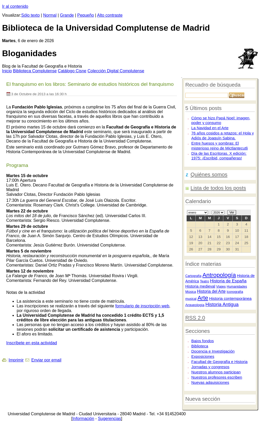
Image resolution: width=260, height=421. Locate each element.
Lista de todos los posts (218, 188)
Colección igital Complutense (115, 71)
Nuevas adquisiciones (210, 382)
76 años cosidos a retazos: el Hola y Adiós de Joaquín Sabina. (222, 135)
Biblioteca (199, 346)
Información (83, 418)
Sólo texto (30, 15)
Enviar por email (46, 360)
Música (190, 292)
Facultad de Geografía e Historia (219, 361)
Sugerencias (109, 418)
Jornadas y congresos (210, 367)
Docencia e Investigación (212, 351)
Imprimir (16, 360)
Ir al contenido (15, 6)
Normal (50, 15)
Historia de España (228, 280)
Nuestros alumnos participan (216, 372)
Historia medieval (200, 286)
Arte (203, 298)
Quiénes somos (209, 174)
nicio (7, 71)
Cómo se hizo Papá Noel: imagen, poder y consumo (220, 120)
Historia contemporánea (230, 298)
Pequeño (85, 15)
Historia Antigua (222, 304)
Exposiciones (202, 356)
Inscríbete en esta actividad (31, 343)
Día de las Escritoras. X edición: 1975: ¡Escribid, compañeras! (218, 155)
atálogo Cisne (72, 71)
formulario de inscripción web (142, 306)
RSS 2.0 (195, 318)
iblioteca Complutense (35, 71)
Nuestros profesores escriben (216, 377)
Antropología (219, 274)
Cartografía (193, 276)
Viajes (221, 286)
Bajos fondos (202, 341)
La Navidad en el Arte (210, 128)
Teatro (204, 281)
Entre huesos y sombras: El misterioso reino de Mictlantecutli (219, 145)
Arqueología (194, 305)
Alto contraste (110, 15)
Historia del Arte (211, 291)
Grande (67, 15)
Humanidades (237, 286)
